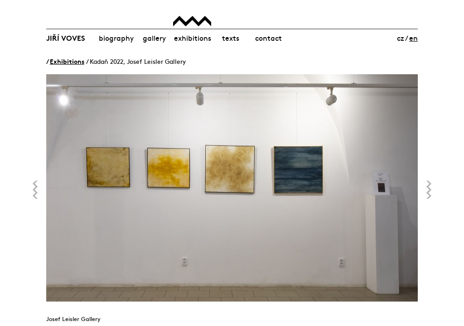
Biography (116, 38)
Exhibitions (192, 38)
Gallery (154, 38)
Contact (268, 38)
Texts (230, 38)
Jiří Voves (65, 37)
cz (400, 38)
